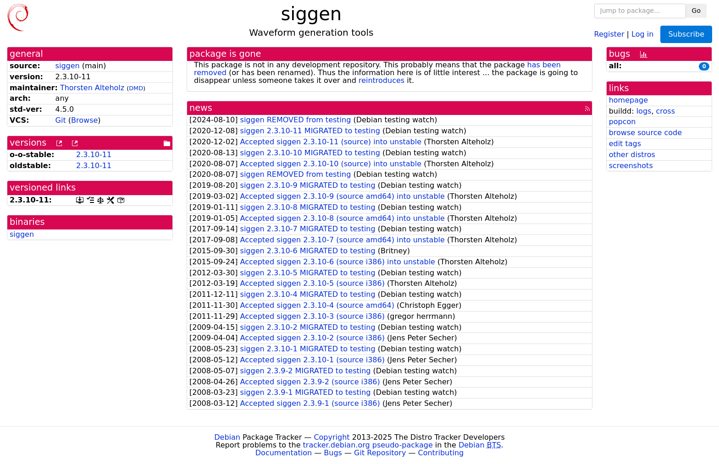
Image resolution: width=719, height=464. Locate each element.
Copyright (331, 437)
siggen (67, 65)
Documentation (283, 452)
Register (609, 33)
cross (665, 111)
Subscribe (686, 34)
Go (696, 10)
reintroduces (381, 80)
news (200, 108)
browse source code (645, 132)
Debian (227, 437)
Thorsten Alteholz (92, 87)
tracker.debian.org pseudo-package (368, 445)
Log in (642, 33)
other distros (632, 154)
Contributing (441, 452)
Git (60, 120)
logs (644, 111)
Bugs (333, 452)
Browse (84, 120)
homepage (628, 100)
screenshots (631, 165)
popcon (622, 121)
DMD (136, 88)
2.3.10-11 (93, 154)
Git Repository (380, 452)
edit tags (625, 143)
